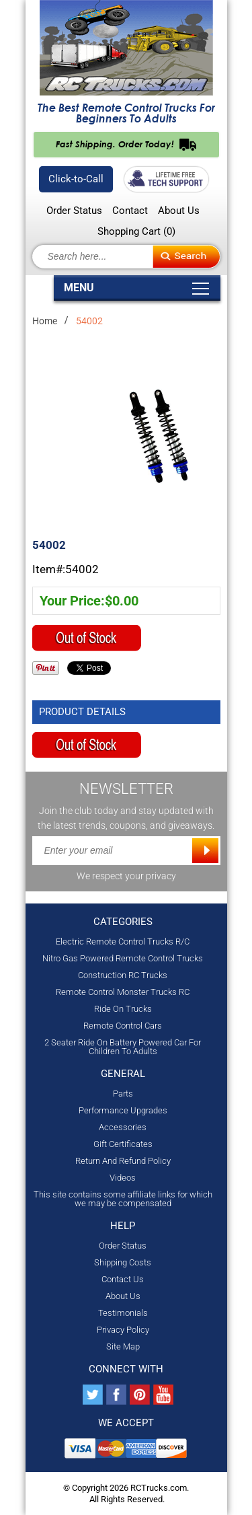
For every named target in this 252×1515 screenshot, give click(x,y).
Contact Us (122, 1279)
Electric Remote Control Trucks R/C (123, 941)
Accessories (122, 1127)
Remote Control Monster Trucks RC (123, 992)
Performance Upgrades (123, 1110)
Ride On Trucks (123, 1008)
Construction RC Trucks (122, 975)
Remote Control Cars (122, 1025)
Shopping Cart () (136, 231)
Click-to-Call (75, 179)
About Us (179, 211)
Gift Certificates (123, 1144)
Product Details (82, 712)
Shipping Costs (122, 1262)
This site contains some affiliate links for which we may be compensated (123, 1199)
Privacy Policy (123, 1329)
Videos (123, 1177)
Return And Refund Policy (123, 1160)
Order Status (74, 211)
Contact (130, 211)
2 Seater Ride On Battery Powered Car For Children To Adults (122, 1047)
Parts (123, 1093)
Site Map (123, 1346)
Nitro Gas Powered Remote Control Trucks (122, 958)
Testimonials (123, 1312)
